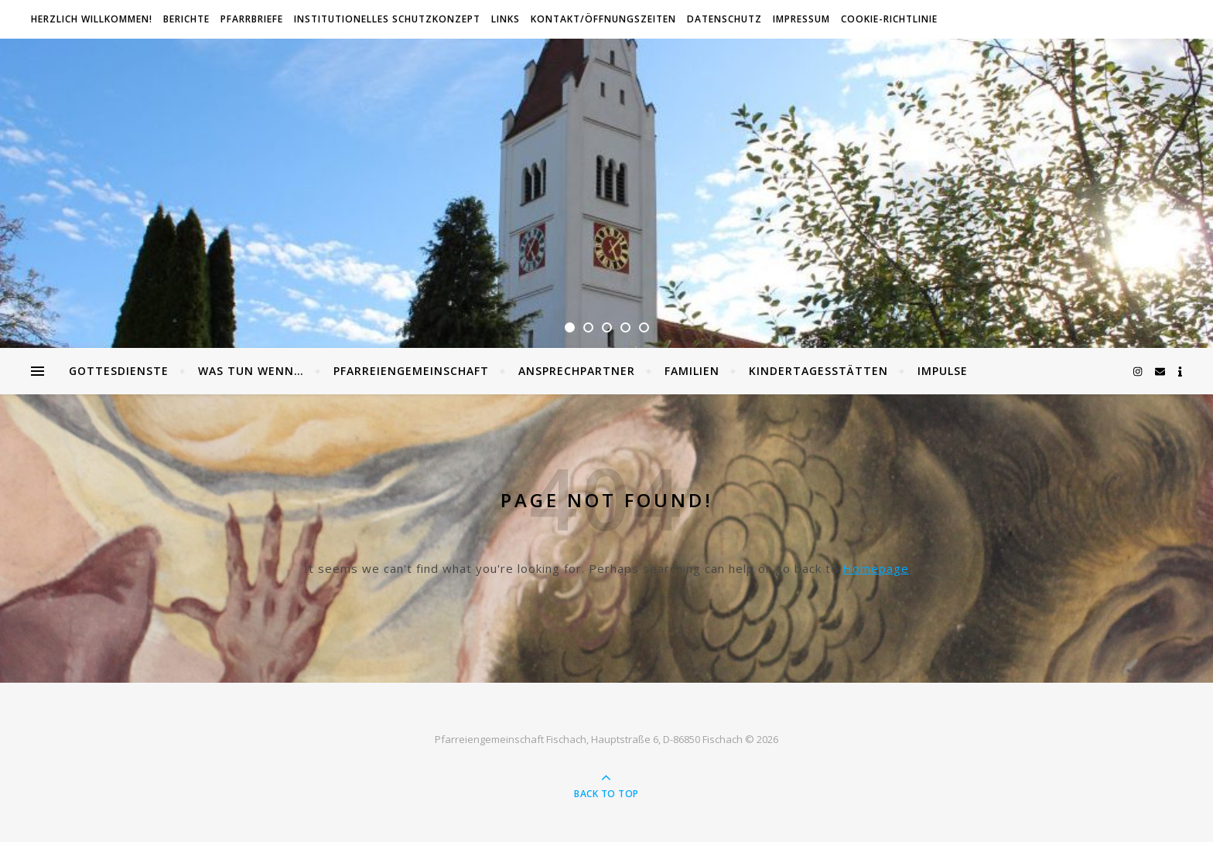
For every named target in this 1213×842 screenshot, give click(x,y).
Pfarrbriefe (251, 19)
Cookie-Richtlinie (889, 19)
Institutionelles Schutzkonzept (387, 19)
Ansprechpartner (576, 370)
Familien (692, 370)
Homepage (875, 568)
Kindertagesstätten (818, 370)
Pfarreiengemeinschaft (411, 370)
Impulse (942, 370)
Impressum (801, 19)
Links (505, 19)
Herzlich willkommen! (91, 19)
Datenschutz (724, 19)
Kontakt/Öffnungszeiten (603, 19)
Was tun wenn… (251, 370)
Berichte (186, 19)
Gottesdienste (119, 370)
